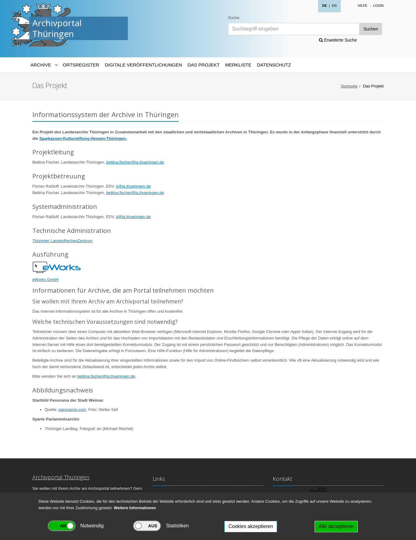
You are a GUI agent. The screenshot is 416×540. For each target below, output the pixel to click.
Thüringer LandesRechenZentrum (62, 240)
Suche (233, 17)
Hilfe (362, 5)
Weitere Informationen (135, 507)
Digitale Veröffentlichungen (143, 64)
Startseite (349, 86)
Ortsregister (81, 64)
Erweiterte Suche (338, 40)
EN (334, 5)
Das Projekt (204, 64)
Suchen (371, 28)
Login (378, 5)
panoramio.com (72, 409)
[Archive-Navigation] (44, 65)
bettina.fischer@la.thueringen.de (135, 162)
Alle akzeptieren (336, 526)
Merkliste (238, 64)
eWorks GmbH (45, 279)
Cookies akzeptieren (250, 526)
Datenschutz (274, 64)
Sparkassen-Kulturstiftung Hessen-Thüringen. (83, 138)
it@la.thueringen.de (133, 186)
